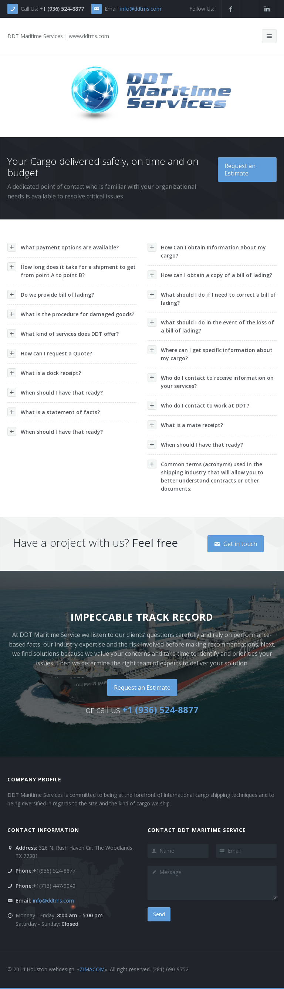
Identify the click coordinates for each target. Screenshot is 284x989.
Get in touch (235, 544)
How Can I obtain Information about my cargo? (207, 251)
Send (159, 914)
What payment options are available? (63, 247)
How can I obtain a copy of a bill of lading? (210, 274)
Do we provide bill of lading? (50, 294)
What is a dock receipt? (44, 372)
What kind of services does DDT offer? (63, 333)
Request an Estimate (240, 169)
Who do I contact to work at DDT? (198, 405)
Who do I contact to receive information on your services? (211, 381)
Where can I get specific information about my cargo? (210, 353)
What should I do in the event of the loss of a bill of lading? (211, 326)
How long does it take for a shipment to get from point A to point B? (71, 270)
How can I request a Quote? (49, 353)
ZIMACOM (92, 969)
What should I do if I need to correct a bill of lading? (212, 298)
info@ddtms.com (140, 8)
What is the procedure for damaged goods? (70, 314)
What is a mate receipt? (185, 424)
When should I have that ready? (55, 392)
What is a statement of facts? (53, 411)
